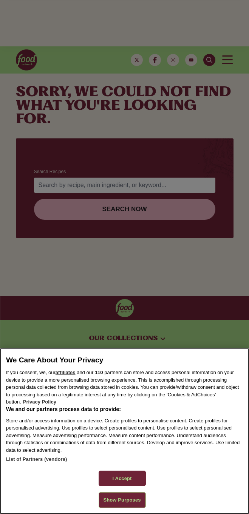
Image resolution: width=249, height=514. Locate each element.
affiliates (66, 372)
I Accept (121, 478)
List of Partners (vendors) (36, 459)
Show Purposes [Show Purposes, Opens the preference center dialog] (122, 500)
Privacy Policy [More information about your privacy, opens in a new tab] (39, 402)
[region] (124, 431)
